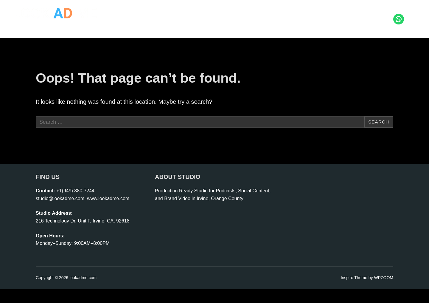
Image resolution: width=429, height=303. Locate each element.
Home (146, 13)
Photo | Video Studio (185, 13)
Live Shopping (273, 13)
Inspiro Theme (354, 291)
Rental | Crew (314, 13)
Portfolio (348, 13)
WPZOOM (383, 291)
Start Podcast (233, 13)
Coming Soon (375, 24)
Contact (376, 13)
